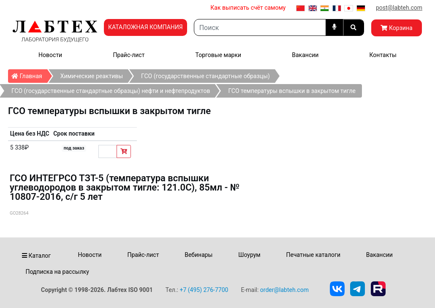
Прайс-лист (128, 55)
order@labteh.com (284, 289)
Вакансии (305, 55)
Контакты (383, 55)
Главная (29, 74)
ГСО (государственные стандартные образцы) (205, 76)
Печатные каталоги (313, 254)
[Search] (260, 27)
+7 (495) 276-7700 (203, 289)
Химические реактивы (91, 76)
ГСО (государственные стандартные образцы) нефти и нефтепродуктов (110, 90)
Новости (50, 55)
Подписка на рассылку (57, 271)
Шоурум (249, 254)
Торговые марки (219, 55)
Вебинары (198, 254)
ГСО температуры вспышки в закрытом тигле (292, 90)
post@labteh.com (399, 7)
